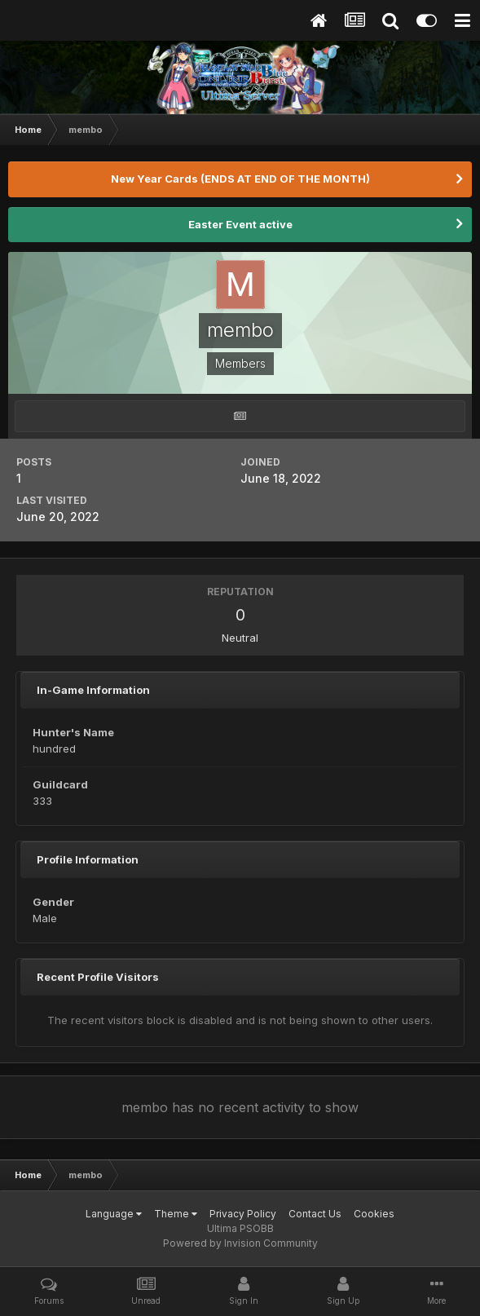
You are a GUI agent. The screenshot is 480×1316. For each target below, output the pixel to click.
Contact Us (314, 1214)
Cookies (374, 1214)
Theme (175, 1214)
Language (114, 1214)
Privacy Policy (242, 1214)
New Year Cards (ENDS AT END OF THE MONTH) (240, 178)
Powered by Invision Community (240, 1243)
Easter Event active (240, 224)
